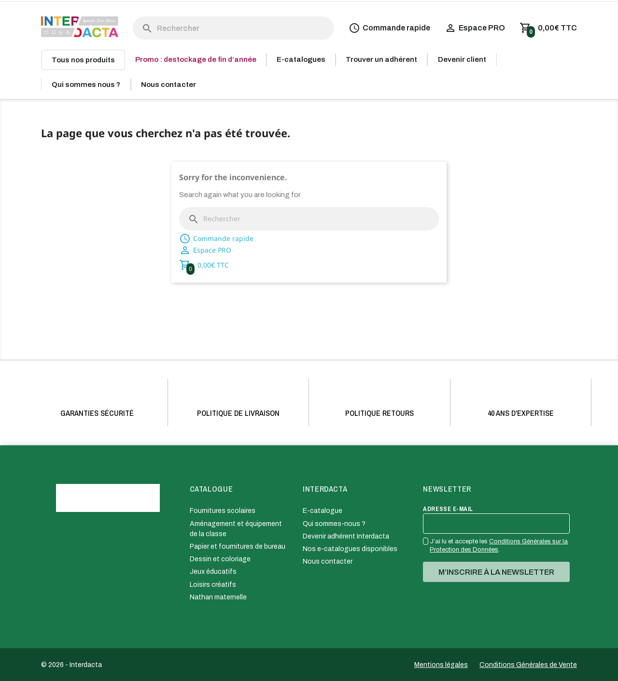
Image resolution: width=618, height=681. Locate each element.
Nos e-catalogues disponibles (350, 549)
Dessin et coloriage (220, 559)
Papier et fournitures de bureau (237, 546)
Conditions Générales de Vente (528, 664)
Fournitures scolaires (222, 510)
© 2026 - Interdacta (71, 664)
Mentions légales (441, 664)
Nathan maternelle (218, 597)
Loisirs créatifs (213, 584)
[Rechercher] (233, 28)
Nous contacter (327, 561)
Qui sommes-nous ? (334, 523)
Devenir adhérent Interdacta (346, 536)
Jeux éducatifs (213, 571)
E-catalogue (322, 510)
